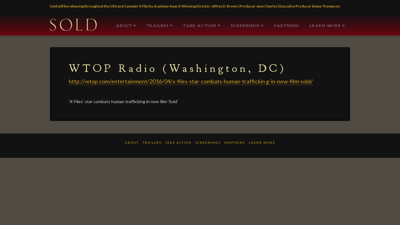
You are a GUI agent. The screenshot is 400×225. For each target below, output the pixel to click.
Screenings (245, 25)
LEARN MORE (325, 25)
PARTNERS (286, 25)
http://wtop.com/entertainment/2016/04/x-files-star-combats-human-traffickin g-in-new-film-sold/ (191, 81)
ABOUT (124, 25)
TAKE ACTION (199, 25)
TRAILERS (158, 25)
